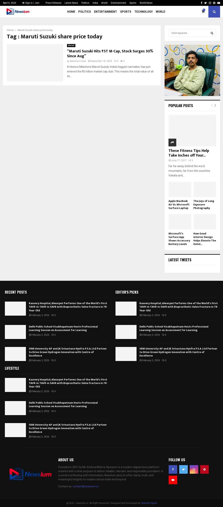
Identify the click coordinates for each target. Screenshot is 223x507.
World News (146, 3)
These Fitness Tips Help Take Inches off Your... (188, 153)
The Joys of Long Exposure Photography (203, 204)
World (104, 3)
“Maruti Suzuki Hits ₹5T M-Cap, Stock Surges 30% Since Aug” (110, 53)
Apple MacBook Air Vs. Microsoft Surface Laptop (179, 204)
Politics (85, 3)
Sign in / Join (30, 3)
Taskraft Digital (149, 503)
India (95, 3)
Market (71, 45)
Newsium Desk (78, 61)
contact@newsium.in (86, 486)
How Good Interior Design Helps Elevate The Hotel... (204, 238)
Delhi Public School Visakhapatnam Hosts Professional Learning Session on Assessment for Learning (63, 328)
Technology (143, 11)
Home (71, 11)
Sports (133, 3)
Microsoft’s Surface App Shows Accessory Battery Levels (179, 238)
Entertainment (118, 3)
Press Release (53, 3)
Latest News (71, 3)
